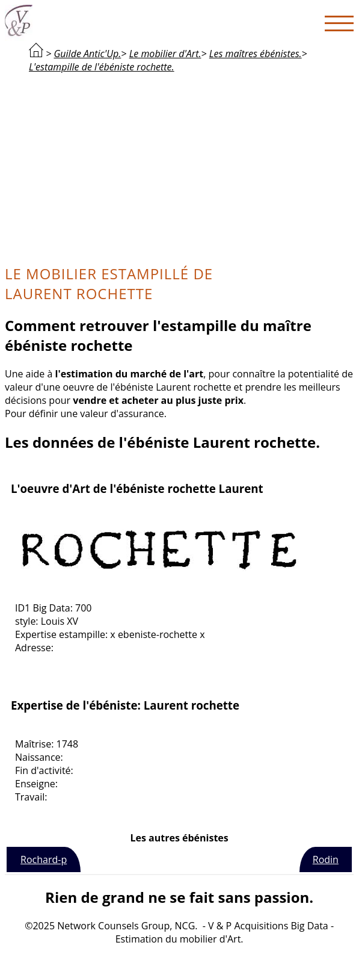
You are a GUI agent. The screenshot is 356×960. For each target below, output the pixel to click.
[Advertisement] (179, 167)
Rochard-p (43, 859)
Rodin (326, 859)
